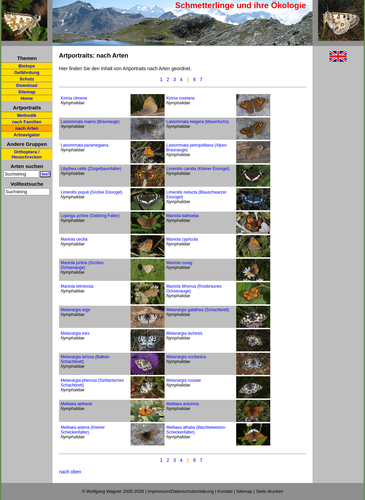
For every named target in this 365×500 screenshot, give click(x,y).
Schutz (26, 78)
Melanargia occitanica (186, 356)
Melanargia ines (75, 333)
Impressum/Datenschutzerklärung (181, 491)
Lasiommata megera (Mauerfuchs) (197, 121)
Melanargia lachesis (184, 333)
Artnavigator (27, 134)
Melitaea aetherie (76, 403)
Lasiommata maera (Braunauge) (90, 121)
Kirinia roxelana (180, 98)
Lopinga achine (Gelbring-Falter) (90, 215)
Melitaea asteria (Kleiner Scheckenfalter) (83, 430)
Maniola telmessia (77, 286)
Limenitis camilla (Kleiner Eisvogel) (197, 168)
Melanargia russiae (183, 380)
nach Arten (26, 128)
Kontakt (224, 491)
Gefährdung (27, 72)
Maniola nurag (179, 262)
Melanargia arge (75, 309)
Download (26, 85)
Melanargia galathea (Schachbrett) (197, 309)
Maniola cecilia (74, 239)
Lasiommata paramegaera (84, 145)
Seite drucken (269, 491)
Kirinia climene (74, 98)
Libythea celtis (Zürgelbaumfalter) (91, 168)
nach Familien (27, 121)
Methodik (26, 115)
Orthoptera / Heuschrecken (27, 154)
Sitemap (26, 91)
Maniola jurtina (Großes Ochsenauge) (82, 265)
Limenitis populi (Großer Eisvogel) (91, 192)
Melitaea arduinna (182, 403)
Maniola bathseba (182, 215)
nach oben (70, 471)
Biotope (26, 66)
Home (26, 98)
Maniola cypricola (182, 239)
